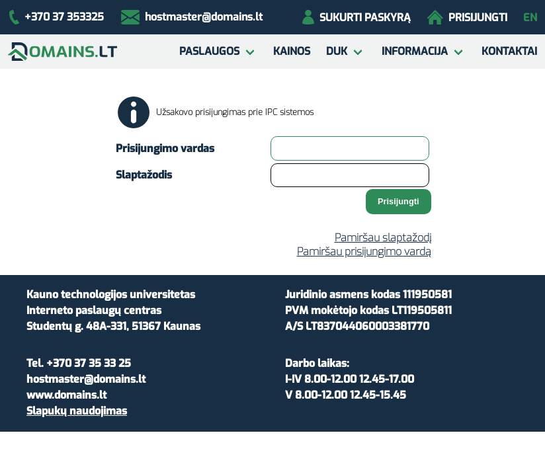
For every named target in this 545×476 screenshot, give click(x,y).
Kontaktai (509, 51)
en (530, 17)
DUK (336, 51)
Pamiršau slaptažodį (383, 238)
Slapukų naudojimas (76, 411)
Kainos (291, 51)
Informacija (415, 51)
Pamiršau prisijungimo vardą (364, 251)
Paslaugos (209, 51)
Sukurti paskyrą (356, 17)
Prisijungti (467, 17)
